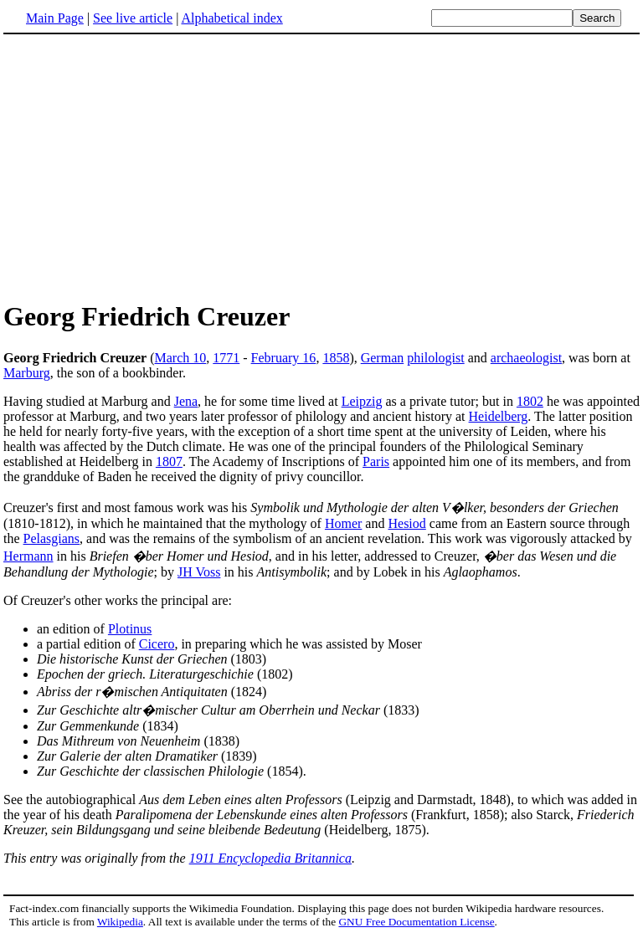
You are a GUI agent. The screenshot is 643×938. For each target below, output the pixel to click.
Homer (343, 523)
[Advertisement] (144, 166)
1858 (335, 358)
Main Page (55, 18)
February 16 (283, 358)
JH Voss (198, 572)
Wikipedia (120, 921)
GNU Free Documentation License (416, 921)
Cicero (157, 644)
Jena (186, 401)
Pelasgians (51, 538)
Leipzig (362, 401)
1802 (530, 401)
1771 (226, 358)
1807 (169, 461)
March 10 (181, 358)
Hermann (28, 556)
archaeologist (526, 358)
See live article (132, 18)
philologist (435, 358)
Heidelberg (498, 416)
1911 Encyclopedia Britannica (270, 858)
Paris (376, 461)
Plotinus (130, 629)
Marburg (26, 373)
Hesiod (406, 523)
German (382, 358)
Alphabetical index (231, 18)
